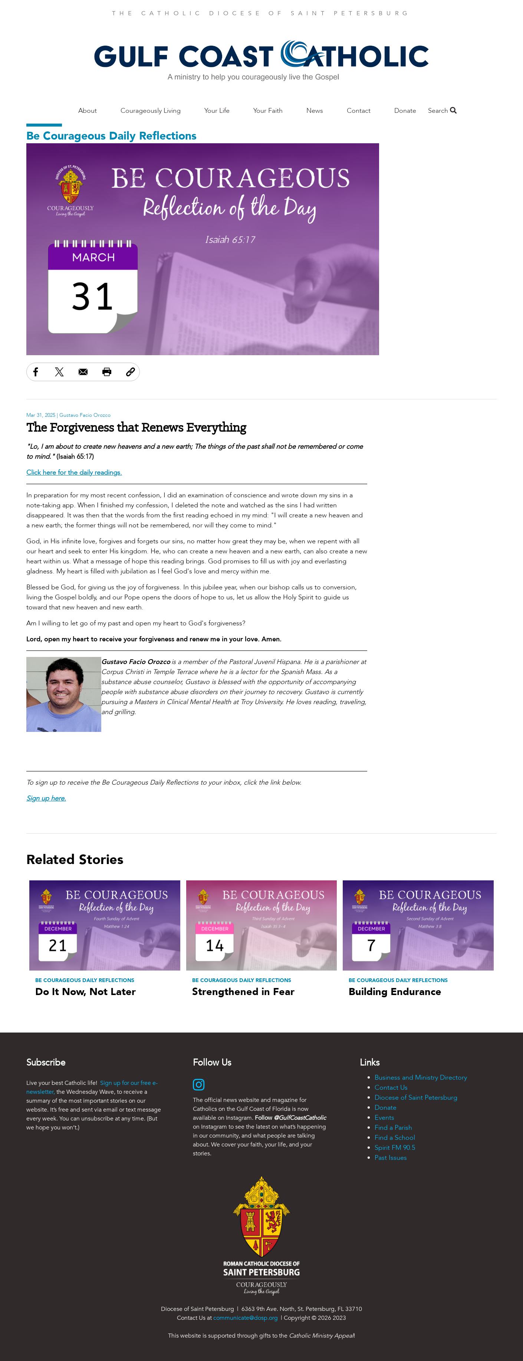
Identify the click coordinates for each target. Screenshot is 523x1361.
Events (384, 1117)
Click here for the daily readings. (74, 472)
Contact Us (391, 1087)
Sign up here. (46, 798)
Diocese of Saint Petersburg (416, 1097)
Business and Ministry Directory (421, 1077)
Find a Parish (393, 1127)
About (87, 110)
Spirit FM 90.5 (395, 1147)
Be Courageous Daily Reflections (111, 136)
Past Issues (391, 1157)
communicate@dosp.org (245, 1318)
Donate (405, 110)
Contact (359, 110)
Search (442, 110)
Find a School (395, 1137)
